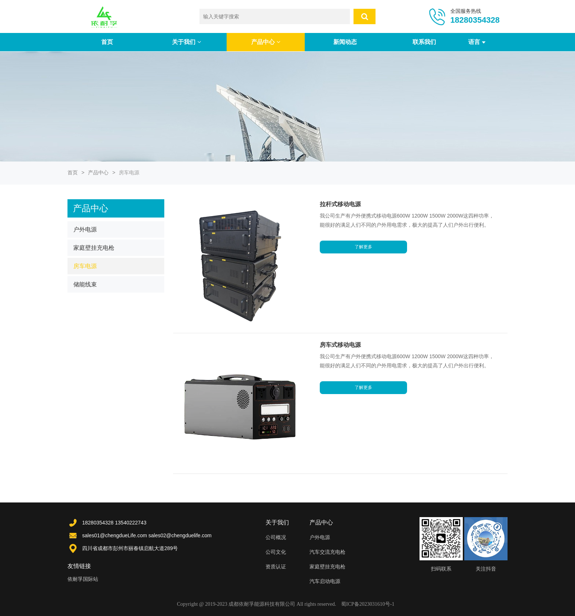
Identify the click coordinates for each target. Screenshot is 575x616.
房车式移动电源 (340, 345)
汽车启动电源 (325, 581)
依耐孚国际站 (82, 579)
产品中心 (265, 42)
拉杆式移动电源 (340, 204)
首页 (107, 42)
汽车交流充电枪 (327, 552)
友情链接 (79, 566)
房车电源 (85, 266)
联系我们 (424, 42)
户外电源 (85, 229)
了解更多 (364, 256)
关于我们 (186, 42)
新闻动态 (345, 42)
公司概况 (275, 537)
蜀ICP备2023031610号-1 (367, 604)
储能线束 (85, 284)
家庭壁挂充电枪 (93, 248)
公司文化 (275, 552)
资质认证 (275, 566)
